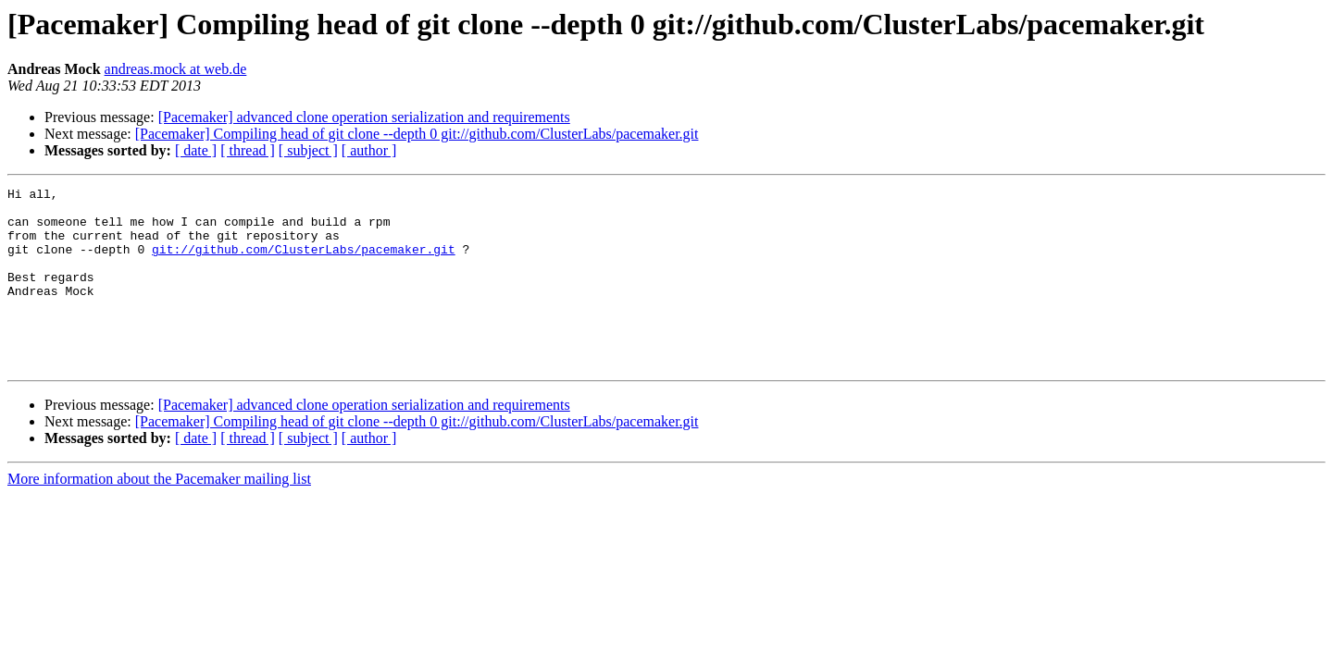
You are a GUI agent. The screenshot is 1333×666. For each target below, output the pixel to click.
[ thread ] (247, 150)
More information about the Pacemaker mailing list (159, 515)
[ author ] (369, 150)
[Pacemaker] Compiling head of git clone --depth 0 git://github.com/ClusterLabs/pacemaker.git (417, 134)
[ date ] (196, 150)
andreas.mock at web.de (176, 69)
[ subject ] (308, 150)
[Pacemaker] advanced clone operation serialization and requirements (364, 117)
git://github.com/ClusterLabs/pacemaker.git (303, 262)
